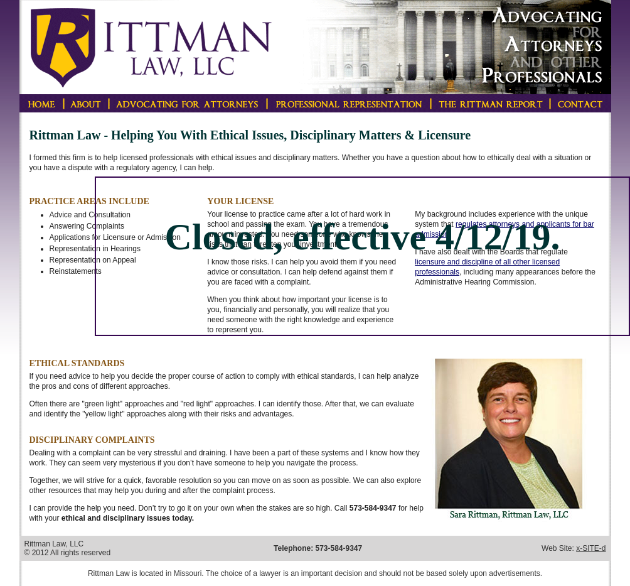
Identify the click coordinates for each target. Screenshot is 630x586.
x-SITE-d (591, 548)
